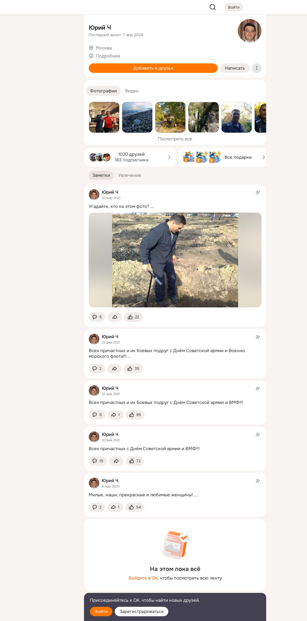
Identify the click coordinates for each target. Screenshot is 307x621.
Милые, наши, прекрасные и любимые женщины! (141, 495)
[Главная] (14, 28)
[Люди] (40, 54)
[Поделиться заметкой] (115, 317)
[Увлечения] (40, 28)
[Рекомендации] (40, 107)
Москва (104, 48)
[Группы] (66, 28)
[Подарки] (14, 81)
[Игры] (66, 81)
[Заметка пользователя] (175, 346)
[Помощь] (14, 107)
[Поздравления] (40, 81)
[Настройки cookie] (40, 613)
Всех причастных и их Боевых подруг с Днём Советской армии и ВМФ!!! (166, 402)
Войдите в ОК (143, 578)
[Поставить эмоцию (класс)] (133, 317)
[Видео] (66, 54)
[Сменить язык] (40, 588)
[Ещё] (40, 575)
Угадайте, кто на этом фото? (119, 206)
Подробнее (108, 56)
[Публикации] (14, 54)
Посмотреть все (175, 139)
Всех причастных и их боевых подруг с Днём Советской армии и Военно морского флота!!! (167, 353)
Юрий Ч (100, 27)
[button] (103, 91)
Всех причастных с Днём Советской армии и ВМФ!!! (144, 449)
